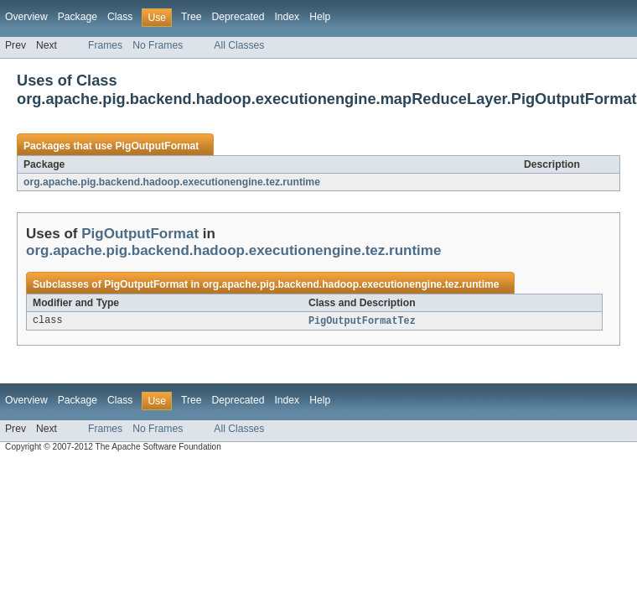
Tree (191, 17)
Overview (26, 17)
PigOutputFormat (157, 146)
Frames (105, 45)
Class (119, 17)
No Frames (157, 45)
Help (319, 17)
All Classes (239, 45)
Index (286, 17)
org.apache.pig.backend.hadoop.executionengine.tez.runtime (171, 182)
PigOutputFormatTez (362, 321)
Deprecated (238, 17)
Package (77, 17)
